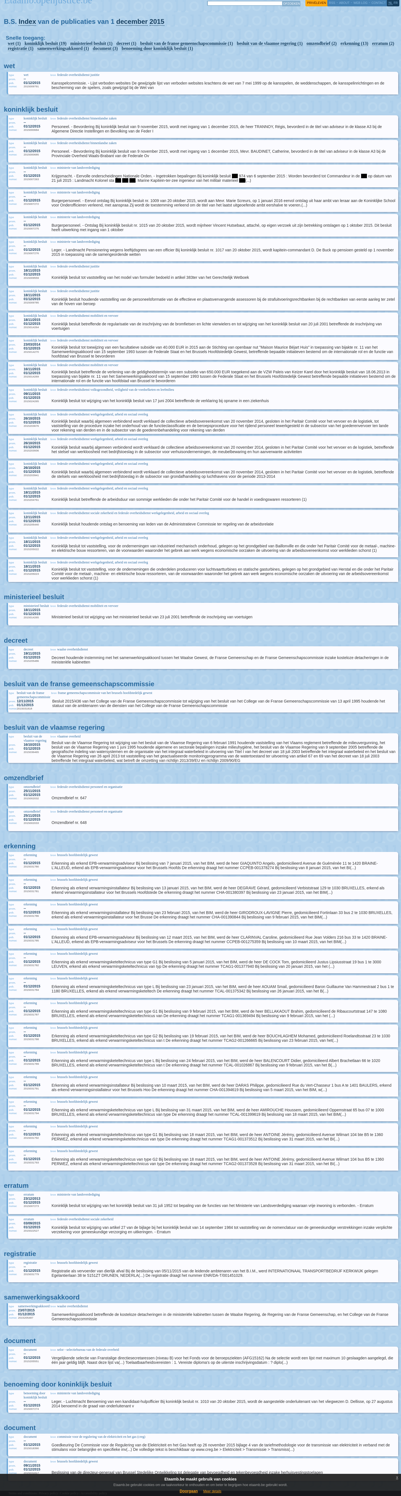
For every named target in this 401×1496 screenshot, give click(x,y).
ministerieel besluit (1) (91, 43)
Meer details (212, 1491)
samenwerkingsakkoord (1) (63, 48)
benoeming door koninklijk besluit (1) (157, 48)
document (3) (105, 48)
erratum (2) (383, 43)
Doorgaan (189, 1491)
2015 (157, 21)
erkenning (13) (354, 43)
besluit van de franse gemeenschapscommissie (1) (186, 43)
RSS (332, 2)
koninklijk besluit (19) (46, 43)
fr (396, 2)
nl (390, 2)
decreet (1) (126, 43)
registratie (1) (21, 48)
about (344, 2)
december (131, 21)
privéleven (316, 2)
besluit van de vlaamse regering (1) (270, 43)
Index (27, 21)
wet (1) (14, 43)
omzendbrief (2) (322, 43)
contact (378, 2)
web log (360, 2)
